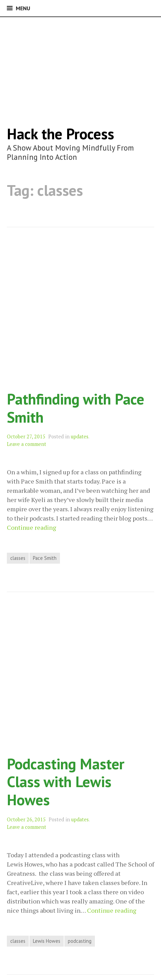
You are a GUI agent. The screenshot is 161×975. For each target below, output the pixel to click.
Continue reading (31, 527)
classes (17, 558)
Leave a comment (26, 444)
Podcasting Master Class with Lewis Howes (65, 781)
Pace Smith (45, 558)
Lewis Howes (46, 941)
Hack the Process (60, 133)
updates (79, 436)
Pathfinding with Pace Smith (75, 408)
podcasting (79, 941)
